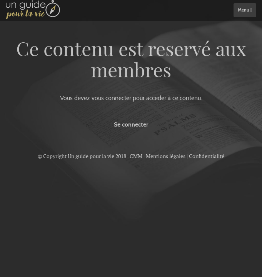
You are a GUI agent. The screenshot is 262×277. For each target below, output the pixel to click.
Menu (245, 10)
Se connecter (131, 124)
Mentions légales (165, 156)
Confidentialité (206, 156)
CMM (136, 156)
